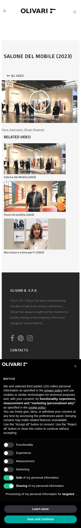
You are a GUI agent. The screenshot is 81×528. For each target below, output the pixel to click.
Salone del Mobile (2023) (20, 177)
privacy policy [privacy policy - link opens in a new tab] (53, 390)
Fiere (5, 130)
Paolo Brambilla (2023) (19, 214)
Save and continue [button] (40, 519)
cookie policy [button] (37, 407)
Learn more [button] (40, 509)
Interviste (16, 130)
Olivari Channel (34, 130)
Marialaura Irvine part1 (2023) (24, 252)
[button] (39, 101)
